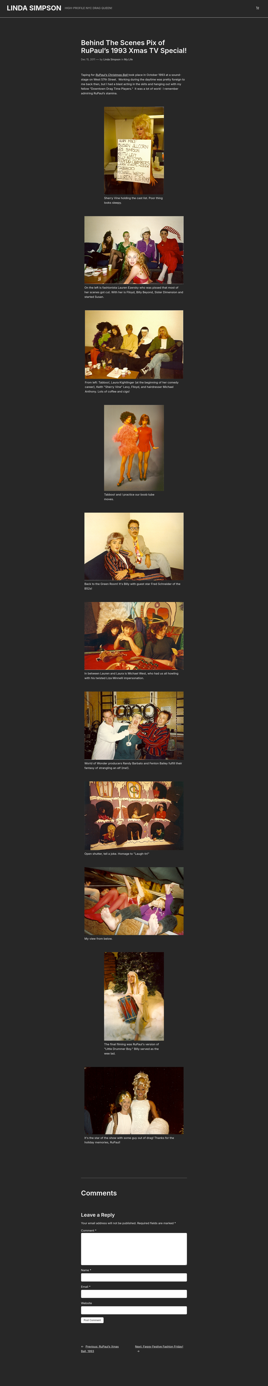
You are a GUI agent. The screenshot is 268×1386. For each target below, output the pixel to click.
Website (86, 1286)
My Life (127, 59)
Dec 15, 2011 (88, 59)
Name (86, 1253)
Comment (88, 1214)
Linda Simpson (34, 8)
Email (85, 1270)
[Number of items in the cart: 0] (257, 8)
